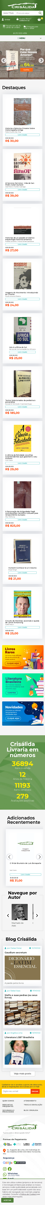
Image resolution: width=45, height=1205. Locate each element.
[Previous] (3, 60)
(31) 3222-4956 (20, 33)
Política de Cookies (28, 1194)
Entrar (6, 19)
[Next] (41, 60)
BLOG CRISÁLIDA (31, 1110)
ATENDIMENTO (30, 1101)
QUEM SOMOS (8, 1101)
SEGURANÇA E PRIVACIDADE (8, 1111)
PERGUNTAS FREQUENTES (7, 1105)
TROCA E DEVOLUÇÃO (33, 1105)
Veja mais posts (22, 1073)
